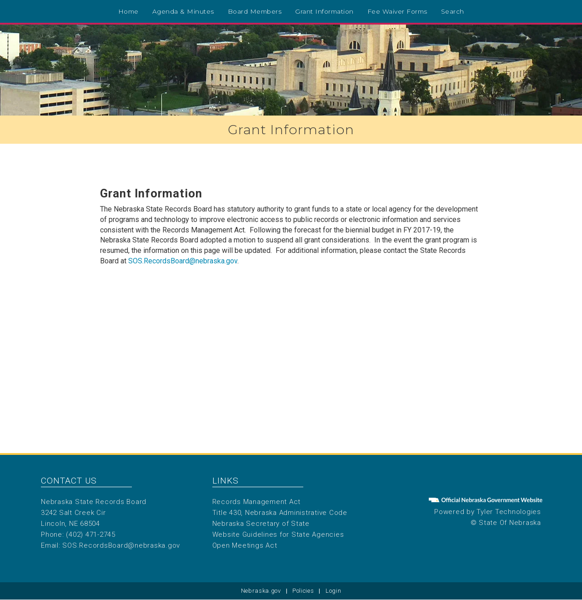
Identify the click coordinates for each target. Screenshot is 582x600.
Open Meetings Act (244, 545)
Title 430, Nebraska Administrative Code (279, 513)
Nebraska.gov (261, 590)
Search (452, 11)
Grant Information (324, 11)
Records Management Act (256, 502)
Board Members (255, 11)
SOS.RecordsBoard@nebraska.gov (182, 261)
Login (333, 590)
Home (128, 11)
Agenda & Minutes (183, 11)
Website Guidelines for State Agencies (278, 534)
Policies (303, 590)
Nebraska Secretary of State (261, 523)
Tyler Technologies (509, 512)
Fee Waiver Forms (397, 11)
